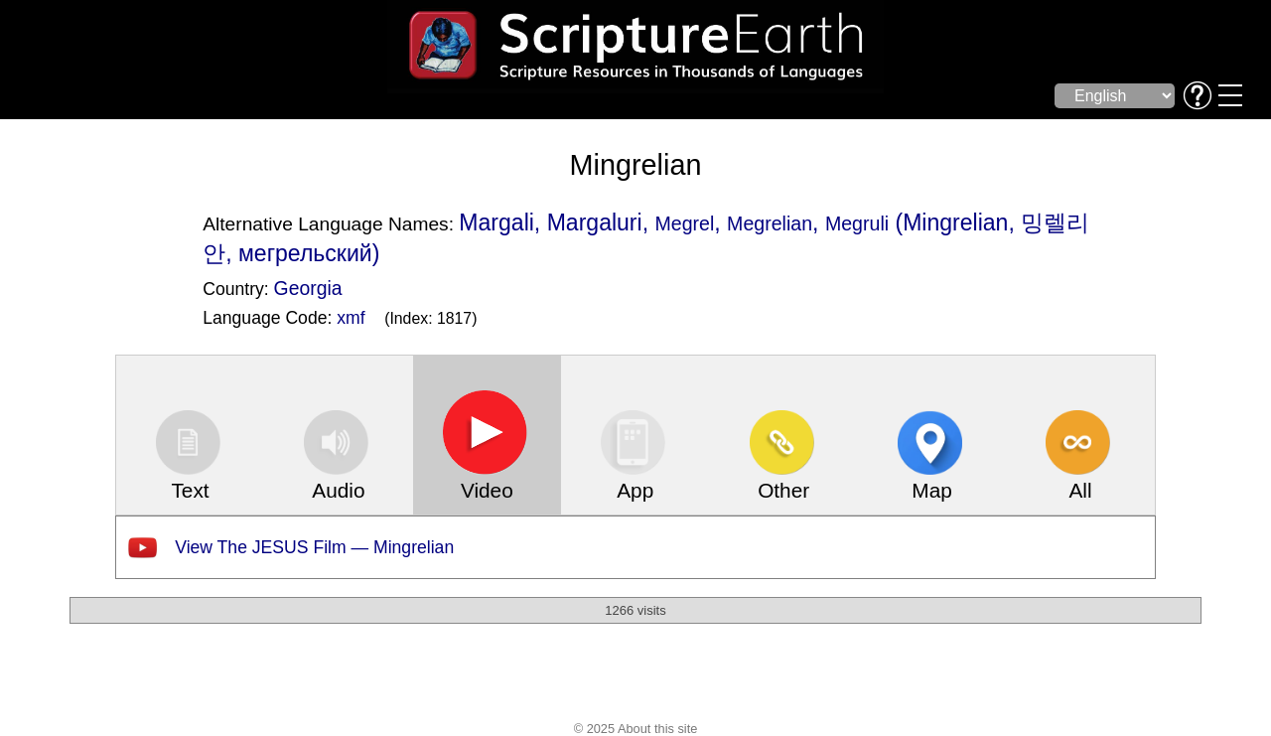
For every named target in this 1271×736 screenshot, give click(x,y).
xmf (350, 318)
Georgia (308, 288)
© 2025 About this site (636, 728)
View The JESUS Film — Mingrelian (314, 547)
